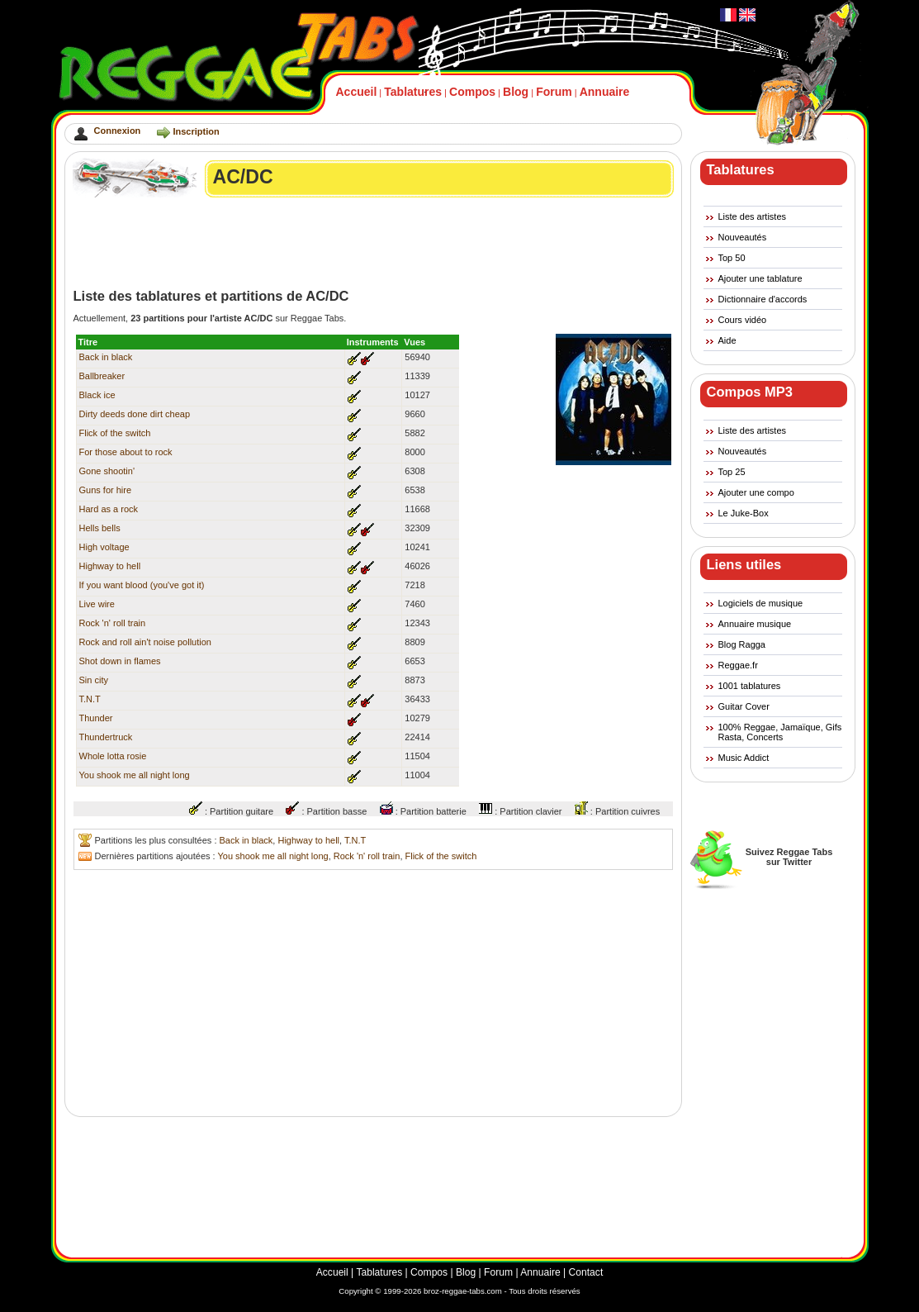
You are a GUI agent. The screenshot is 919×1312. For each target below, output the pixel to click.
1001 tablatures (749, 686)
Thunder (96, 718)
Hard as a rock (109, 509)
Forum (554, 91)
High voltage (104, 547)
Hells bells (100, 528)
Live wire (97, 604)
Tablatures (413, 91)
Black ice (97, 395)
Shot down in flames (120, 661)
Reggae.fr (738, 665)
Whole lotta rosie (113, 756)
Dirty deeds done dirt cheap (135, 414)
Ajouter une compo (756, 492)
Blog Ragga (742, 644)
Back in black (106, 357)
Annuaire (605, 91)
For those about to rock (126, 452)
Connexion (117, 130)
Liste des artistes (752, 216)
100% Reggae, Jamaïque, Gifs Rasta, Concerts (780, 732)
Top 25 (732, 472)
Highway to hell (110, 566)
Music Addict (744, 758)
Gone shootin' (107, 471)
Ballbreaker (102, 376)
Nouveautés (742, 237)
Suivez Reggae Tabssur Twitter (789, 857)
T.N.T (90, 699)
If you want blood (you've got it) (142, 585)
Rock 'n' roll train (112, 623)
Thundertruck (106, 737)
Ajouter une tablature (760, 278)
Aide (727, 340)
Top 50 (732, 258)
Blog (515, 91)
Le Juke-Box (743, 513)
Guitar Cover (744, 706)
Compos (472, 91)
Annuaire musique (755, 624)
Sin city (93, 680)
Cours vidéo (742, 320)
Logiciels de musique (760, 603)
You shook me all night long (134, 775)
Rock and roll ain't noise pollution (145, 642)
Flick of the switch (115, 433)
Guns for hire (105, 490)
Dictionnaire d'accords (763, 299)
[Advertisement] (374, 243)
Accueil (356, 91)
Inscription (196, 131)
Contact (586, 1272)
